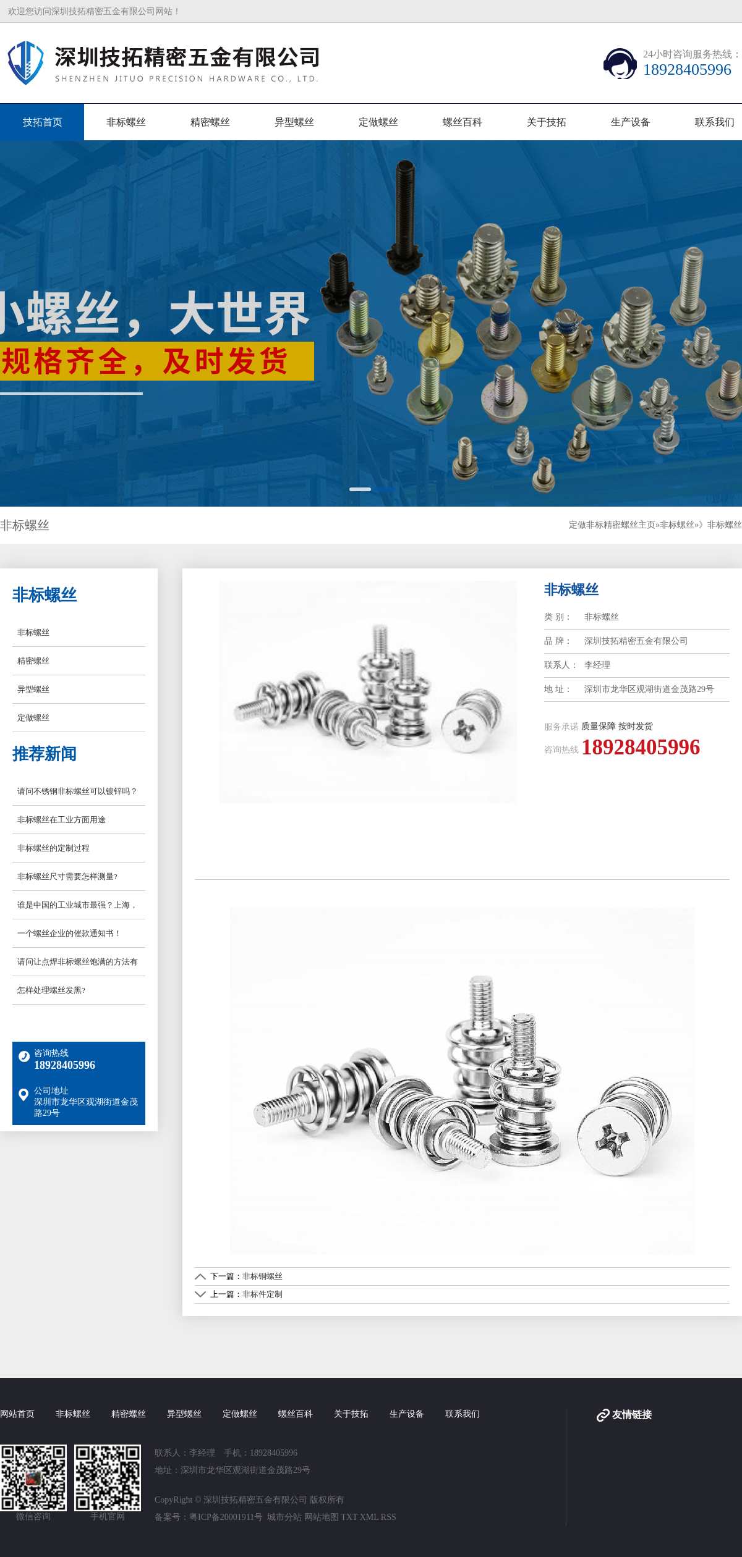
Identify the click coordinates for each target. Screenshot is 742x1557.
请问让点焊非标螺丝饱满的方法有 (77, 961)
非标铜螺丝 (262, 1276)
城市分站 (284, 1517)
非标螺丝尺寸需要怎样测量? (67, 876)
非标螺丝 (126, 122)
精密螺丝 (210, 122)
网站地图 (321, 1517)
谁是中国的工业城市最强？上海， (77, 904)
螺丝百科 (462, 122)
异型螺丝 (294, 122)
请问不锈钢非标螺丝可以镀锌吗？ (77, 791)
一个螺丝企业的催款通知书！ (69, 933)
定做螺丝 (378, 122)
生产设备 (630, 122)
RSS (388, 1517)
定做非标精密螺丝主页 (612, 525)
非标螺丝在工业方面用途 (61, 819)
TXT (349, 1517)
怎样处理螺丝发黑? (51, 990)
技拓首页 (42, 122)
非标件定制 (262, 1294)
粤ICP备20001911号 (226, 1517)
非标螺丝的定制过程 (53, 848)
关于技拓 (546, 122)
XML (369, 1517)
